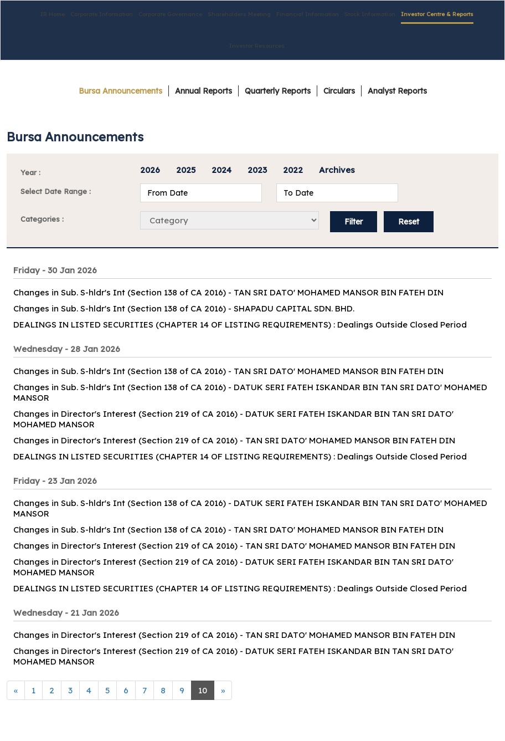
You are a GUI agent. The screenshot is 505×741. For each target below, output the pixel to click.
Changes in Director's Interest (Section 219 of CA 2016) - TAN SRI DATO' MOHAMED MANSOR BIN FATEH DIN (234, 440)
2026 (150, 170)
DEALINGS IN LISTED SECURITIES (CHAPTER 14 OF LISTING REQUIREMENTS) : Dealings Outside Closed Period (240, 324)
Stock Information (369, 14)
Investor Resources (257, 45)
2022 (293, 170)
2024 (221, 170)
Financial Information (307, 14)
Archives (337, 170)
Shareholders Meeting (239, 14)
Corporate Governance (170, 14)
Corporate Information (101, 14)
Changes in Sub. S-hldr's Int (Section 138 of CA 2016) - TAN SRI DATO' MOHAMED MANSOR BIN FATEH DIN (228, 292)
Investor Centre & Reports (437, 14)
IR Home (52, 14)
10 (202, 690)
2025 (185, 170)
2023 (257, 170)
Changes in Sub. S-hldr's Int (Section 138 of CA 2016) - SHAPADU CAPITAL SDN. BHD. (183, 308)
